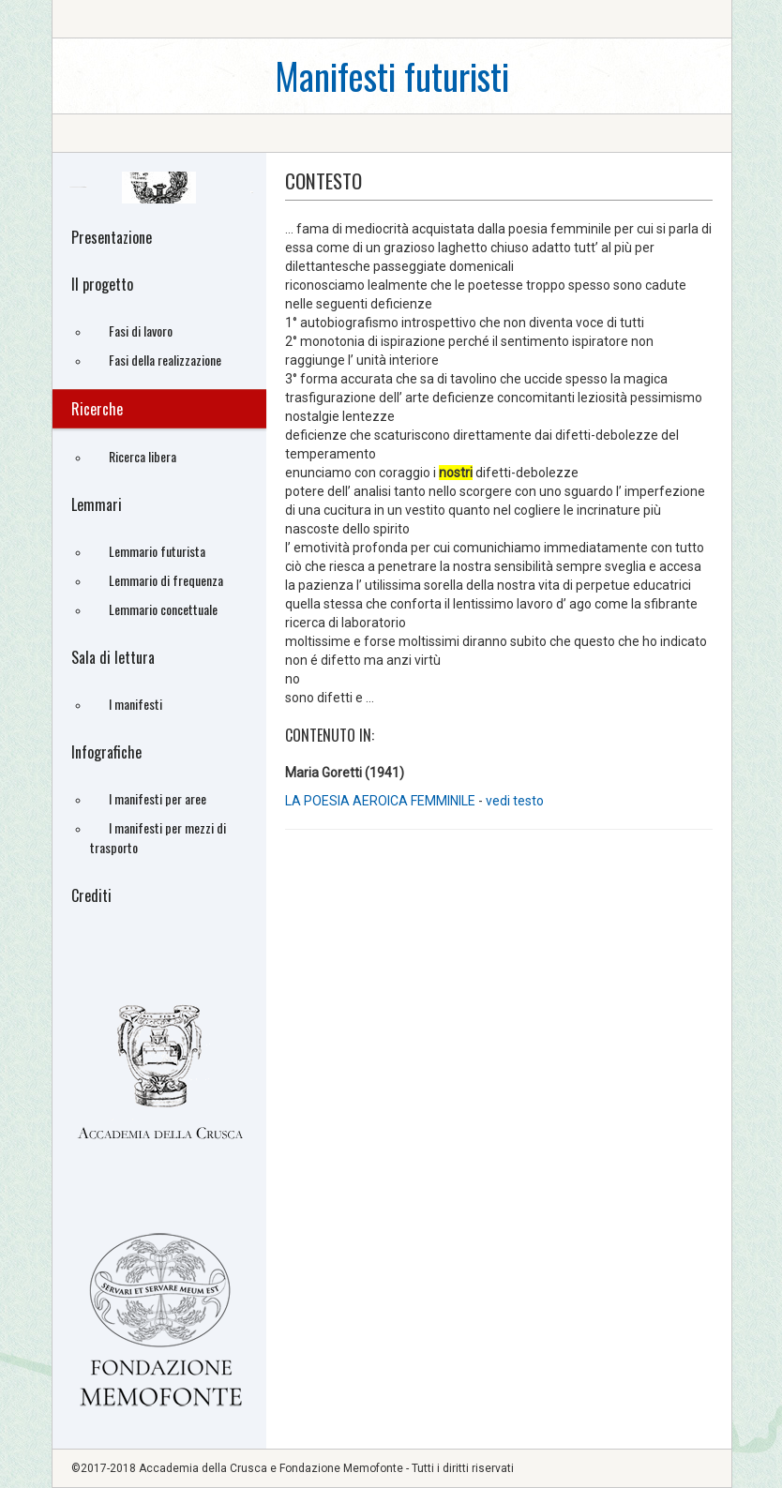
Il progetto (102, 284)
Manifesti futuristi (392, 75)
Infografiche (106, 752)
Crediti (91, 895)
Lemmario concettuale (163, 609)
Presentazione (111, 237)
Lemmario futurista (157, 551)
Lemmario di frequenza (166, 580)
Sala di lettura (113, 657)
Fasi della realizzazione (165, 359)
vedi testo (515, 800)
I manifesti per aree (157, 798)
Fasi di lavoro (141, 330)
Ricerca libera (142, 456)
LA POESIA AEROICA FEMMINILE (381, 800)
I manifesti (135, 704)
